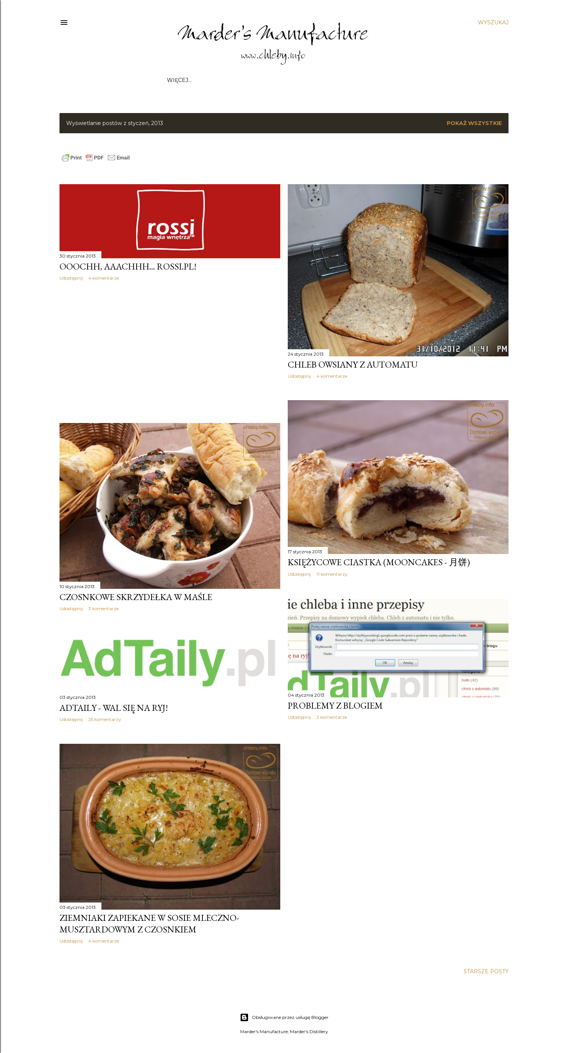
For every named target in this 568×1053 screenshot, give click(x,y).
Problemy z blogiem (335, 705)
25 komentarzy (104, 719)
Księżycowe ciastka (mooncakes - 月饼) (379, 562)
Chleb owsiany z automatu (353, 364)
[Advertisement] (169, 351)
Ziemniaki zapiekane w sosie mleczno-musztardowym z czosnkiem (149, 923)
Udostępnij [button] (71, 278)
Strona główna (192, 80)
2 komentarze (332, 717)
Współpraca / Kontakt (257, 80)
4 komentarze (103, 278)
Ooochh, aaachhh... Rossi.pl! (127, 266)
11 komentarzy (332, 574)
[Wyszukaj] (493, 22)
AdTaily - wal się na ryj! (113, 707)
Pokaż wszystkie (474, 123)
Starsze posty (486, 971)
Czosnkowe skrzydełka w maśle (135, 597)
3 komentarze (103, 608)
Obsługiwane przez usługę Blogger (284, 1017)
